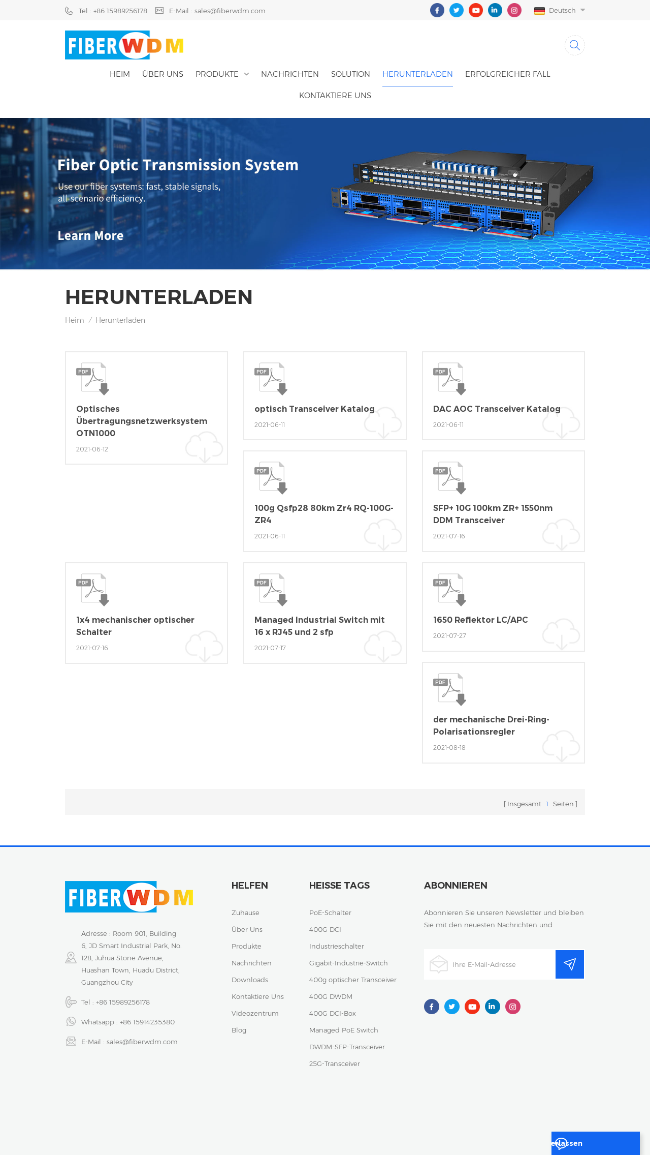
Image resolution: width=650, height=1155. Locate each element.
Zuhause (245, 908)
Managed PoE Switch (343, 1026)
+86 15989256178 (123, 998)
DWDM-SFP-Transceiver (347, 1043)
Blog (239, 1026)
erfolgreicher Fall (507, 74)
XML (323, 1124)
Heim (120, 74)
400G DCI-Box (332, 1009)
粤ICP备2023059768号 (390, 1112)
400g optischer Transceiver (353, 975)
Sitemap (555, 1112)
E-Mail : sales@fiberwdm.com (217, 11)
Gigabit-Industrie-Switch (348, 959)
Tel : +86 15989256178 (113, 11)
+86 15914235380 (147, 1018)
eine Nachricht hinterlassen (590, 1146)
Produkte (217, 74)
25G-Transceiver (334, 1059)
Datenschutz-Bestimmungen (483, 1112)
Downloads (250, 975)
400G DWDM (330, 992)
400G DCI (325, 925)
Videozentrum (255, 1009)
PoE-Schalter (330, 908)
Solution (350, 74)
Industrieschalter (336, 942)
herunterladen (417, 74)
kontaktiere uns (335, 95)
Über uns (162, 74)
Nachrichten (290, 74)
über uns (247, 925)
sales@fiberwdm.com (142, 1038)
